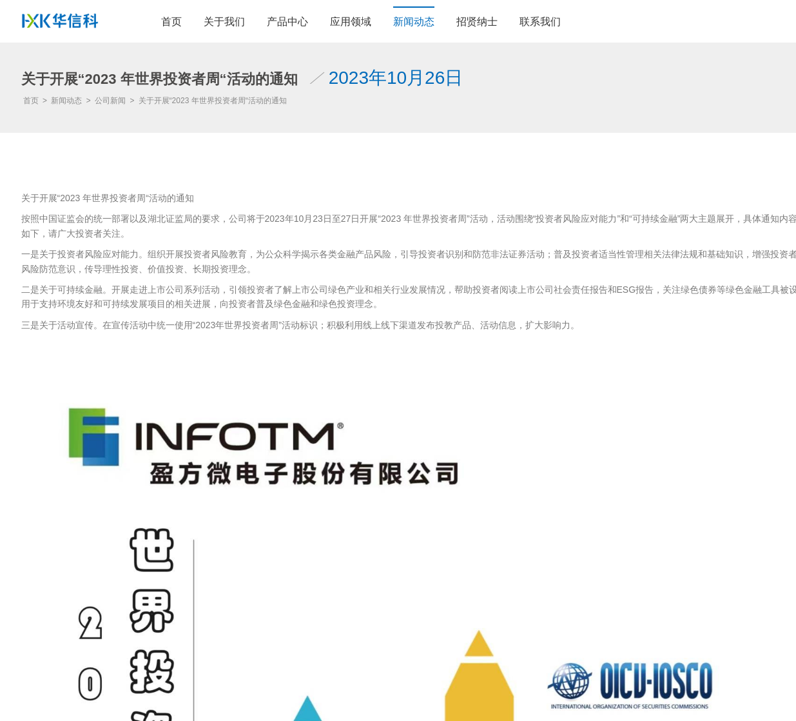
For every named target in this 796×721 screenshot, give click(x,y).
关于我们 (224, 21)
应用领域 (350, 21)
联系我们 (540, 21)
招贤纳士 (477, 21)
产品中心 (287, 21)
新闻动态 (413, 21)
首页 (171, 21)
